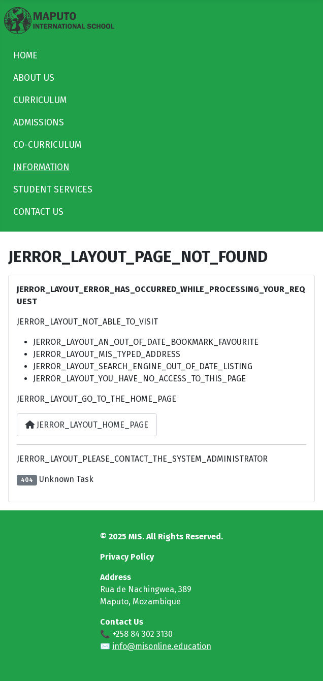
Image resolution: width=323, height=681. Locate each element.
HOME (25, 55)
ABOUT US (33, 78)
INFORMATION (41, 167)
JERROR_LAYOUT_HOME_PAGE (86, 425)
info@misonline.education (161, 646)
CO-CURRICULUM (47, 145)
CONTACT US (38, 212)
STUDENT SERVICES (52, 189)
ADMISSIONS (38, 122)
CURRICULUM (40, 100)
